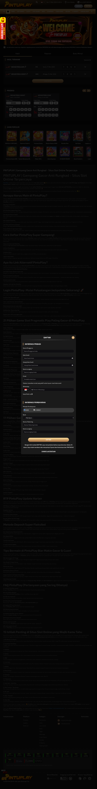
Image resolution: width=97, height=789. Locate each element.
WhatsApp (26, 386)
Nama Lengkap (27, 369)
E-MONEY (37, 410)
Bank (24, 415)
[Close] (73, 337)
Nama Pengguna (28, 348)
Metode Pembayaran (29, 406)
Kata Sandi (26, 355)
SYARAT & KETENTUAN (49, 451)
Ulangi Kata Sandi (28, 362)
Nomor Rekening (28, 422)
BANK (26, 410)
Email (24, 376)
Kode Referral (27, 394)
